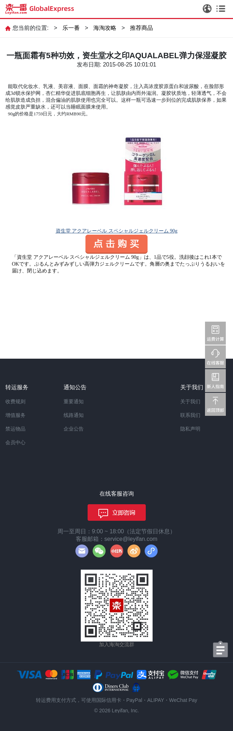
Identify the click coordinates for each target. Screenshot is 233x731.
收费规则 (15, 401)
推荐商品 (141, 28)
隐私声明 (190, 429)
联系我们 (190, 415)
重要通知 (74, 401)
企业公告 (74, 429)
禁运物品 (15, 429)
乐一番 (71, 28)
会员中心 (15, 442)
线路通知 (74, 415)
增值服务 (15, 415)
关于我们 (190, 401)
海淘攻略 (104, 28)
